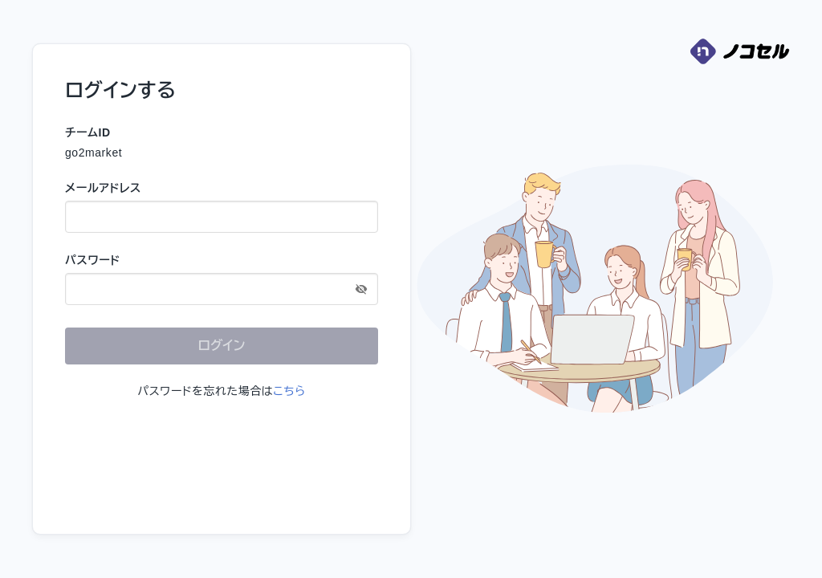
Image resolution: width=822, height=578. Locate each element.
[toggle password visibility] (361, 289)
